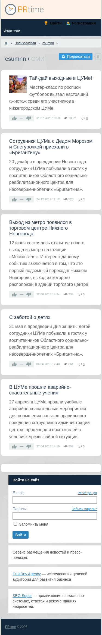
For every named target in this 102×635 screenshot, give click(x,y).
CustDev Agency (27, 574)
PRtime (10, 627)
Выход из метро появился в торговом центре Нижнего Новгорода (40, 228)
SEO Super (22, 595)
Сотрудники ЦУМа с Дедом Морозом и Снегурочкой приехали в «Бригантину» (51, 146)
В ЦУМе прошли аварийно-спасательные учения (40, 390)
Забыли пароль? (84, 509)
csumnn (15, 58)
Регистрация (87, 493)
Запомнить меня (33, 524)
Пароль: (20, 509)
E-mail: (18, 493)
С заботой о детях (29, 317)
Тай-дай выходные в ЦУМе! (60, 78)
